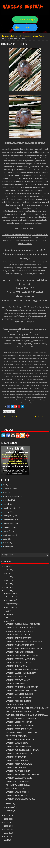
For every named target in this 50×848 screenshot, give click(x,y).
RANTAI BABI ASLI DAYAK (17, 789)
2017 (6, 819)
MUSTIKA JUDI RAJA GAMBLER (19, 652)
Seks (5, 539)
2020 (6, 587)
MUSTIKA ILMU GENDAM (17, 761)
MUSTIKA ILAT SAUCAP (16, 676)
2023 (6, 577)
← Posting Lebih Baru (10, 417)
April (8, 621)
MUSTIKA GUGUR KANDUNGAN (20, 725)
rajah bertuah (8, 535)
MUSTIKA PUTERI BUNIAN (17, 782)
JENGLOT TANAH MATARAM (18, 785)
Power (42, 36)
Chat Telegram (25, 27)
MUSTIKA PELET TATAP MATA (19, 729)
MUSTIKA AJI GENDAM (16, 767)
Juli (8, 611)
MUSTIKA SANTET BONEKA (14, 44)
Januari (9, 811)
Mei (8, 618)
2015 (6, 826)
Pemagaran (8, 516)
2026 (6, 566)
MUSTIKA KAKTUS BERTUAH (19, 638)
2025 (6, 570)
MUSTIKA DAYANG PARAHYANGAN (21, 799)
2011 (6, 840)
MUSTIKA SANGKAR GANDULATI (20, 631)
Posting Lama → (42, 417)
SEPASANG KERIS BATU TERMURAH (21, 733)
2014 (6, 829)
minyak (6, 504)
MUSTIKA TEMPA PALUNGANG (19, 663)
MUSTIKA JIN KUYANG (16, 684)
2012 (6, 836)
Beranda (5, 36)
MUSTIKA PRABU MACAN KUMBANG (22, 687)
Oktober (10, 600)
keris (5, 492)
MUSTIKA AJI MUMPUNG (17, 795)
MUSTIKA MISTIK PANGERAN (19, 722)
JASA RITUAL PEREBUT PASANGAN (21, 719)
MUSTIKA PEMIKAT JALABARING (20, 659)
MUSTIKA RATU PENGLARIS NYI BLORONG (24, 649)
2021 (6, 584)
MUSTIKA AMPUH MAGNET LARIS (21, 740)
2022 (6, 580)
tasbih (5, 543)
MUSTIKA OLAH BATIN (16, 757)
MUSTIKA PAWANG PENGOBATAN (20, 635)
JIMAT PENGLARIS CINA (16, 736)
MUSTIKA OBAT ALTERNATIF (18, 746)
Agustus (9, 607)
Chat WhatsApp (25, 19)
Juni (8, 614)
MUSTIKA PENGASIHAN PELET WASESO (23, 670)
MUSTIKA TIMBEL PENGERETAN (20, 645)
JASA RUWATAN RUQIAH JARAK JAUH (22, 712)
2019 (6, 591)
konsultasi (7, 500)
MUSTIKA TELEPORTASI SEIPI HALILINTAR (25, 642)
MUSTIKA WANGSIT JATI (17, 705)
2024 (6, 573)
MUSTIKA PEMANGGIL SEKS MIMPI (21, 691)
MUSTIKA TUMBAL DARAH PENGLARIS (23, 624)
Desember (11, 593)
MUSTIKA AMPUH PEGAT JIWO (19, 694)
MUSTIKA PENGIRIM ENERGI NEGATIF (22, 750)
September (11, 604)
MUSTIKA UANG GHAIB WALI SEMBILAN (23, 656)
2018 (6, 815)
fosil (5, 485)
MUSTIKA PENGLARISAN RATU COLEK (22, 774)
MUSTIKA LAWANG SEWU (17, 743)
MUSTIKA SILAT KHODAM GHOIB (20, 627)
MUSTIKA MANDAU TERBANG (19, 778)
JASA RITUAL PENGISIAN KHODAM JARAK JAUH (27, 708)
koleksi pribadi (17, 36)
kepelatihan (8, 489)
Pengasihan (8, 520)
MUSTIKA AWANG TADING (17, 792)
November (11, 597)
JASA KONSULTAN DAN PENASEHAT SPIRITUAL (27, 715)
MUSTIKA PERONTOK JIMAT (18, 701)
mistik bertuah (31, 36)
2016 (6, 823)
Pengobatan (8, 527)
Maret (9, 804)
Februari (10, 807)
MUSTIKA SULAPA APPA (16, 666)
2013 (6, 833)
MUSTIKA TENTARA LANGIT (18, 680)
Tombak (6, 547)
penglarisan (8, 523)
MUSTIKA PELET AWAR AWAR (19, 764)
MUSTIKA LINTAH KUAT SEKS (19, 753)
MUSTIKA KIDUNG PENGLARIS (19, 697)
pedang (6, 512)
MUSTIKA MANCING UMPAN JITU (21, 673)
